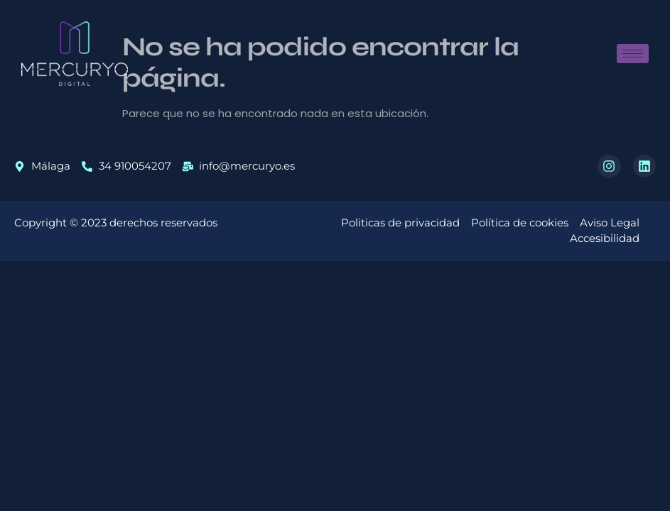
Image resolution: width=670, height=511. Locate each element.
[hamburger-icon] (633, 53)
